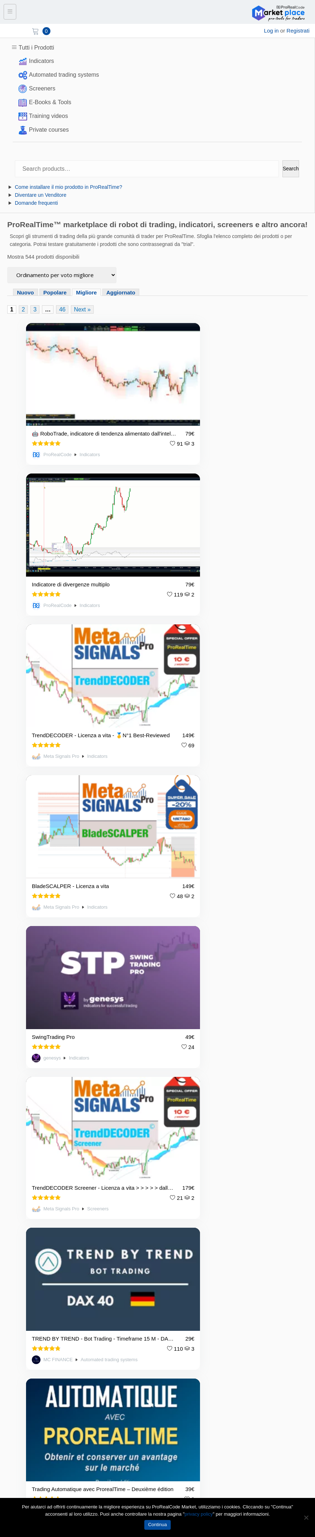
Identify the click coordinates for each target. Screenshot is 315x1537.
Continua (157, 1524)
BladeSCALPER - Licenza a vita (206, 529)
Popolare (55, 292)
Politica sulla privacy (29, 1229)
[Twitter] (31, 1470)
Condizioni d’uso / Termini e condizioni (51, 1241)
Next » (82, 309)
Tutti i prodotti (21, 1338)
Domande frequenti (36, 203)
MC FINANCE (58, 796)
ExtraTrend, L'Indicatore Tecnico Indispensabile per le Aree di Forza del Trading (215, 898)
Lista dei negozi (24, 1327)
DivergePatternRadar (193, 1021)
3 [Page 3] (35, 309)
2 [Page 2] (23, 309)
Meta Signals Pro (61, 550)
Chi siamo (17, 1276)
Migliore (86, 292)
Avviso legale (21, 1264)
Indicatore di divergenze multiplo (207, 406)
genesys (52, 673)
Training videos (48, 116)
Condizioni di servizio (30, 1253)
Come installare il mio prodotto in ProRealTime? (68, 187)
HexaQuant (55, 1042)
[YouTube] (50, 1470)
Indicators (41, 61)
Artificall (187, 796)
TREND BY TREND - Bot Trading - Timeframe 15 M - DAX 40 (80, 775)
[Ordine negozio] (61, 275)
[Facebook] (12, 1470)
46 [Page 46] (62, 309)
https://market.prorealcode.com (49, 1169)
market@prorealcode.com (43, 1159)
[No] (306, 1517)
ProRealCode (57, 427)
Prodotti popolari (25, 1374)
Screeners (42, 88)
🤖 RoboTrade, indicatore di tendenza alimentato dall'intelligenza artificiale (80, 406)
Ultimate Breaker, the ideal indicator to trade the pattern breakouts (79, 898)
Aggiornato (120, 292)
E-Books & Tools (50, 102)
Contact (14, 1288)
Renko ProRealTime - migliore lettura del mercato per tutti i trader (80, 1021)
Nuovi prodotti (22, 1350)
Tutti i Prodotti (36, 47)
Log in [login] (271, 30)
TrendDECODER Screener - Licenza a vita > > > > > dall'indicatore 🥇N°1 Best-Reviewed (215, 652)
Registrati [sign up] (297, 30)
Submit (298, 1436)
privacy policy (198, 1514)
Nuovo (25, 292)
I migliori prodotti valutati (34, 1362)
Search (291, 168)
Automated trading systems (64, 75)
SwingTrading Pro (53, 652)
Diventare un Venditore (40, 195)
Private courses (49, 130)
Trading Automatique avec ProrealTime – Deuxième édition (216, 775)
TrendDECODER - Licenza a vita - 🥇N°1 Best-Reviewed (79, 529)
